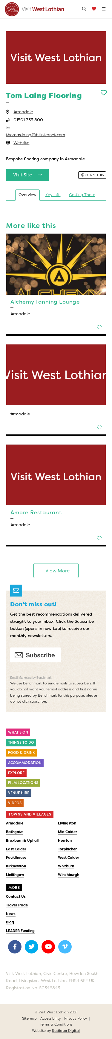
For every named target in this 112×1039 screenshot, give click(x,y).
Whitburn (66, 866)
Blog (10, 922)
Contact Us (16, 896)
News (11, 913)
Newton (65, 840)
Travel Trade (17, 905)
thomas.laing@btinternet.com (35, 134)
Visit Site (27, 175)
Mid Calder (67, 832)
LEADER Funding (20, 930)
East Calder (16, 849)
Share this (92, 175)
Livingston (67, 823)
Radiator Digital (66, 1030)
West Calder (68, 857)
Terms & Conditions (56, 1024)
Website (21, 142)
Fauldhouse (16, 857)
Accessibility (50, 1018)
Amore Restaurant (36, 512)
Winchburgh (68, 874)
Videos (15, 803)
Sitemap (29, 1018)
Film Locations (23, 782)
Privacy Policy (75, 1018)
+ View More (56, 571)
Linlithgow (15, 874)
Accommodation (25, 762)
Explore (16, 773)
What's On (18, 732)
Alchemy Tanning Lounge (45, 301)
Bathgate (14, 832)
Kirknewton (16, 866)
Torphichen (67, 849)
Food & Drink (21, 752)
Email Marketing (21, 677)
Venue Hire (18, 792)
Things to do (21, 742)
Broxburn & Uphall (22, 840)
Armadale (23, 111)
